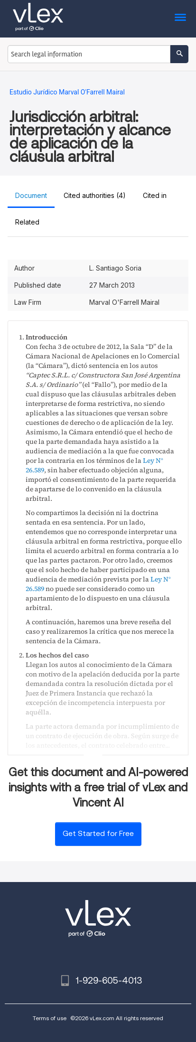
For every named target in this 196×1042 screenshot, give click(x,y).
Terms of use (49, 1018)
